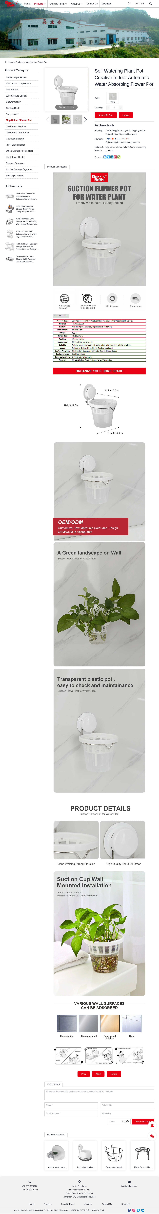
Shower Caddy (13, 102)
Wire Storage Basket (16, 96)
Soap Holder (12, 114)
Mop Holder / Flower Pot (36, 62)
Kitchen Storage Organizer (19, 169)
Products (40, 4)
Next (98, 1074)
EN (137, 4)
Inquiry (126, 115)
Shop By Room (58, 4)
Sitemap (95, 1211)
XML (102, 1211)
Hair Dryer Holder (14, 175)
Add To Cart (106, 115)
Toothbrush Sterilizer (16, 126)
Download (106, 3)
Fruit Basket (12, 89)
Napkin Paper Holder (16, 77)
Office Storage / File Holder (19, 151)
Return (114, 1074)
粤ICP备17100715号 (80, 1211)
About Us (77, 4)
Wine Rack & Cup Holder (18, 83)
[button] (85, 119)
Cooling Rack (12, 108)
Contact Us (92, 3)
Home (27, 3)
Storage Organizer (15, 163)
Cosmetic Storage (15, 139)
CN (142, 4)
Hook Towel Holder (15, 157)
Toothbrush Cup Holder (17, 132)
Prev (83, 1074)
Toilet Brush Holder (15, 145)
